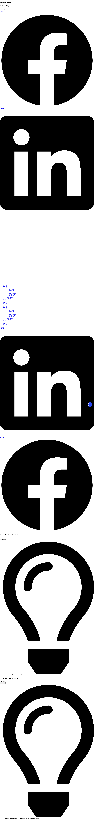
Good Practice (6, 301)
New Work (11, 295)
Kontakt (5, 303)
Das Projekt (5, 285)
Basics (10, 291)
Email (1, 538)
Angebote (5, 286)
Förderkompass (12, 294)
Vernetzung (8, 298)
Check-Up (11, 289)
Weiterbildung (9, 297)
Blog (4, 302)
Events (4, 299)
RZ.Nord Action (12, 293)
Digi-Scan (11, 290)
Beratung (8, 288)
